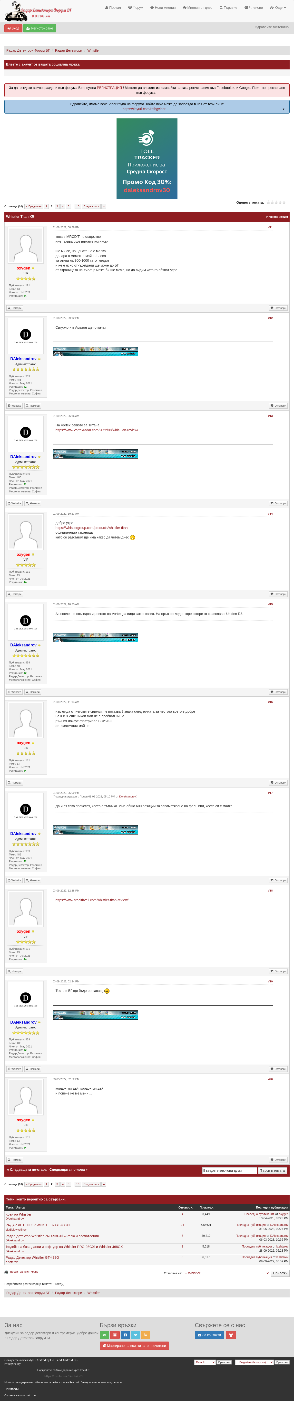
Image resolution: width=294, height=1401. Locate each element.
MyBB (32, 1360)
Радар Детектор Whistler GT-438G (32, 1257)
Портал (113, 8)
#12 (270, 318)
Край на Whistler (18, 1214)
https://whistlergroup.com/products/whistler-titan (92, 528)
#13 (270, 415)
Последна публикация (259, 1214)
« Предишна (33, 206)
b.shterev (282, 1246)
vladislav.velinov (16, 1229)
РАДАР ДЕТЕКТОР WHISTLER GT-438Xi (38, 1225)
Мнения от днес (198, 8)
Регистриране (39, 28)
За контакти (209, 1335)
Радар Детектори (68, 50)
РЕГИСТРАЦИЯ (109, 88)
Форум (135, 8)
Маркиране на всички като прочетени (134, 1346)
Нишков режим (277, 217)
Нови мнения (163, 8)
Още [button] (278, 8)
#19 (270, 981)
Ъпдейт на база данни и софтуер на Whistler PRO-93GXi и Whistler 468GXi (65, 1247)
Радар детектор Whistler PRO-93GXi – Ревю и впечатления (52, 1236)
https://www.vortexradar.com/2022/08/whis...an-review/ (97, 430)
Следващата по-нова (67, 1169)
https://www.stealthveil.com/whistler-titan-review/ (92, 900)
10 (77, 206)
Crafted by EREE (46, 1360)
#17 (270, 792)
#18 (270, 890)
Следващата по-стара (28, 1169)
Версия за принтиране (24, 1271)
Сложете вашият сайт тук (20, 1395)
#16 (270, 701)
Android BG (70, 1360)
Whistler (94, 50)
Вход (13, 28)
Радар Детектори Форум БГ (28, 50)
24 (182, 1225)
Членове (254, 8)
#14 (270, 513)
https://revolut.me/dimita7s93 (63, 1376)
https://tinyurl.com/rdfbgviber (144, 109)
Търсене (228, 8)
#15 (270, 604)
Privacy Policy (12, 1363)
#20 (270, 1079)
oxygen (283, 1214)
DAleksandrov (127, 796)
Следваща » (91, 206)
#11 (270, 227)
